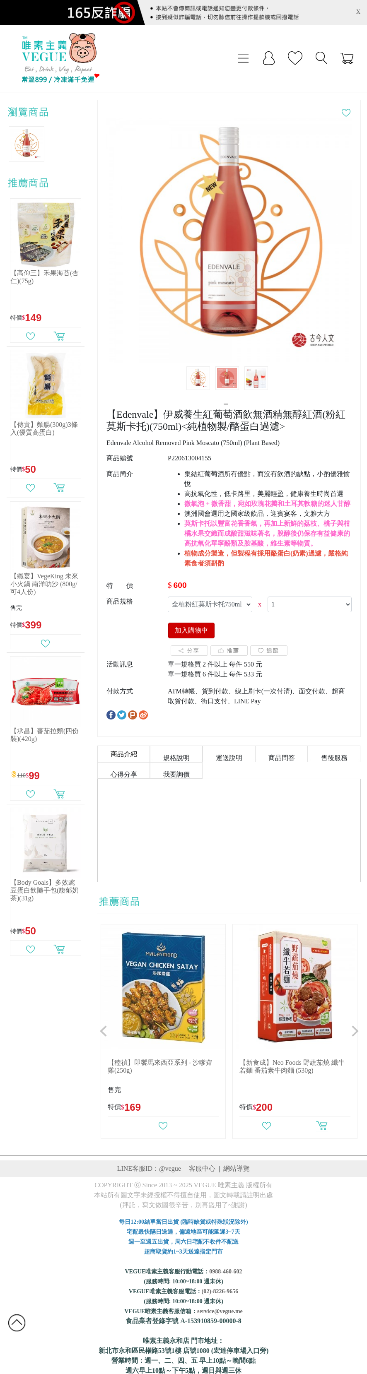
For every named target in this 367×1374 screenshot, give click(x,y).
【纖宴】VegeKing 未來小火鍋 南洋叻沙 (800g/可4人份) (44, 584)
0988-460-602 (225, 1271)
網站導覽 (236, 1168)
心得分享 (124, 774)
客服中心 (202, 1168)
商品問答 (281, 757)
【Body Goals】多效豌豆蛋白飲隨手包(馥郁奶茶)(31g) (44, 890)
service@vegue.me (220, 1311)
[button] (103, 1031)
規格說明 (176, 757)
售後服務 (334, 757)
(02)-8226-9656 (220, 1291)
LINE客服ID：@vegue (149, 1168)
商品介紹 (124, 754)
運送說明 (229, 757)
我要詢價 (176, 774)
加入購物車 (191, 630)
